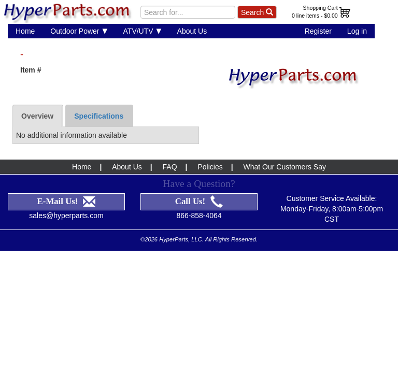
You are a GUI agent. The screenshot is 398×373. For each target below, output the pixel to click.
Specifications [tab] (98, 103)
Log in (357, 31)
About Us (192, 31)
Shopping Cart (320, 8)
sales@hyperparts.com (66, 202)
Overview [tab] (37, 103)
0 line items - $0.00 (315, 15)
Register (318, 31)
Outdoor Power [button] (78, 30)
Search (257, 12)
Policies (209, 154)
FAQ (170, 154)
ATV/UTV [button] (142, 30)
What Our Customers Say (284, 154)
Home (25, 31)
